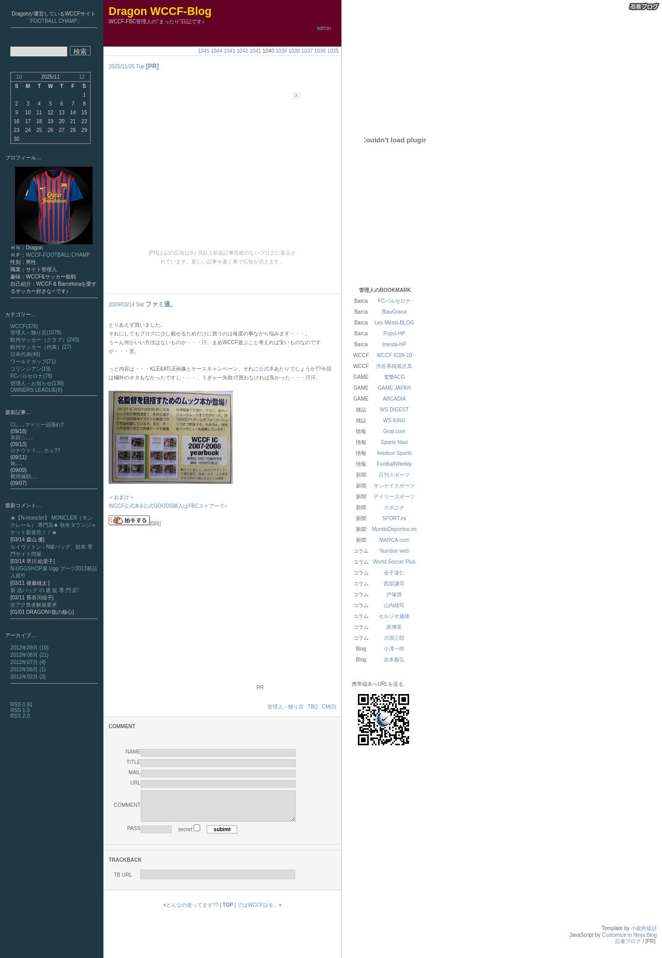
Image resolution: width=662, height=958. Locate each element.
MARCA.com (394, 540)
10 (19, 77)
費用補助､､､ (24, 476)
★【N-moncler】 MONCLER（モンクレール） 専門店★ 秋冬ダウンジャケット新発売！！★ (53, 525)
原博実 (394, 627)
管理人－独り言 (285, 707)
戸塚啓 (394, 594)
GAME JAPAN (394, 388)
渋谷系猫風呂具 (394, 366)
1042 (242, 51)
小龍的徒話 (644, 936)
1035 (333, 51)
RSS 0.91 (21, 705)
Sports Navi (394, 442)
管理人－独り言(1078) (36, 332)
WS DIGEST (394, 409)
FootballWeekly (394, 464)
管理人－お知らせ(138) (37, 383)
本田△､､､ (22, 437)
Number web (394, 551)
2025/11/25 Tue (127, 66)
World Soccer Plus (394, 562)
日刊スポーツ (394, 475)
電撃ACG (394, 377)
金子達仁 (394, 573)
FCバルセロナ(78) (31, 376)
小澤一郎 (394, 649)
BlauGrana (394, 312)
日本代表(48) (25, 354)
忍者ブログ (628, 949)
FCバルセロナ (394, 301)
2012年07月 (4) (28, 662)
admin (324, 28)
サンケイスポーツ (394, 486)
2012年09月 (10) (29, 648)
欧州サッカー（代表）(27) (40, 347)
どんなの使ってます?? (191, 913)
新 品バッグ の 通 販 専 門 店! (44, 590)
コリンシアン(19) (30, 369)
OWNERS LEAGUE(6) (36, 390)
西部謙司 (394, 583)
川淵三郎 (394, 638)
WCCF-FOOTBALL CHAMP (58, 255)
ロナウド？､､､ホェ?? (35, 450)
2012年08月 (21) (29, 655)
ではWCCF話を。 (259, 913)
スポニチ (394, 507)
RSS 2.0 (19, 716)
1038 (294, 51)
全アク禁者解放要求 (33, 605)
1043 (229, 51)
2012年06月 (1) (28, 669)
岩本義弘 (394, 659)
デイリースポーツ (394, 496)
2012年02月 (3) (28, 677)
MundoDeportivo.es (394, 529)
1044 (216, 51)
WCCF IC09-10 (394, 355)
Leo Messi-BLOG (394, 323)
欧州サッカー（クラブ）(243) (44, 340)
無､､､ (16, 463)
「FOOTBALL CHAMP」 (54, 21)
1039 (281, 51)
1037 (307, 51)
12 (82, 77)
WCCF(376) (24, 326)
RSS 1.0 (19, 710)
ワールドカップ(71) (33, 361)
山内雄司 (394, 605)
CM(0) (329, 707)
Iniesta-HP (394, 344)
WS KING (394, 420)
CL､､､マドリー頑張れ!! (37, 425)
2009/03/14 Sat (126, 304)
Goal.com (394, 431)
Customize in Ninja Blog (629, 943)
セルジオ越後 (394, 616)
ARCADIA (394, 399)
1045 (203, 51)
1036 (320, 51)
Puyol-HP (394, 333)
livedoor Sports (394, 453)
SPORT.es (394, 518)
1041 (255, 51)
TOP (227, 913)
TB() (313, 707)
